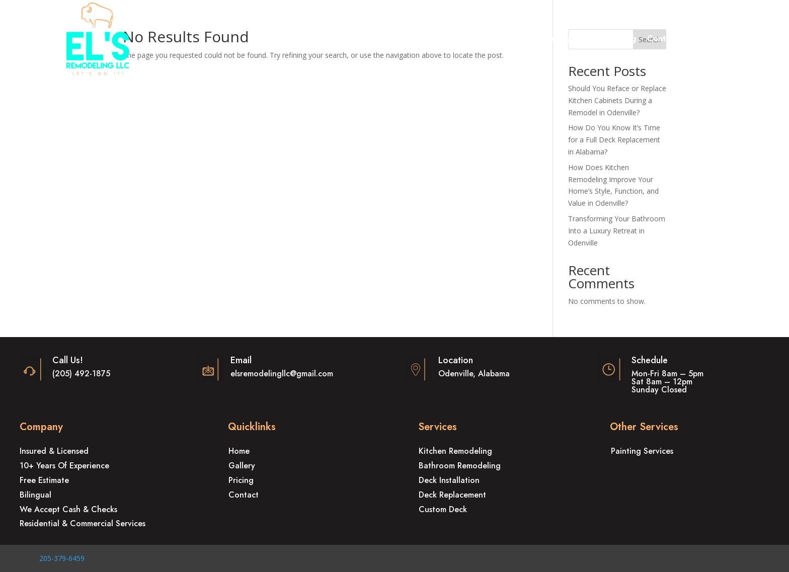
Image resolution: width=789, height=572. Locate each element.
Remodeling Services (361, 39)
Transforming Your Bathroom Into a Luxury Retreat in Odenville (616, 231)
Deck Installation (449, 480)
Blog (627, 39)
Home (298, 39)
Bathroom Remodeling (460, 465)
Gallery (556, 39)
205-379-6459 (62, 558)
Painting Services (642, 451)
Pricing (595, 39)
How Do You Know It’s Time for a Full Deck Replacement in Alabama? (614, 139)
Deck (432, 39)
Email (241, 360)
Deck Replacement (452, 495)
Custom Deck (443, 509)
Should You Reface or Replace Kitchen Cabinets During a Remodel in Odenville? (617, 100)
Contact (662, 39)
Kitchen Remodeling (455, 451)
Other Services (492, 39)
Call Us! (67, 360)
